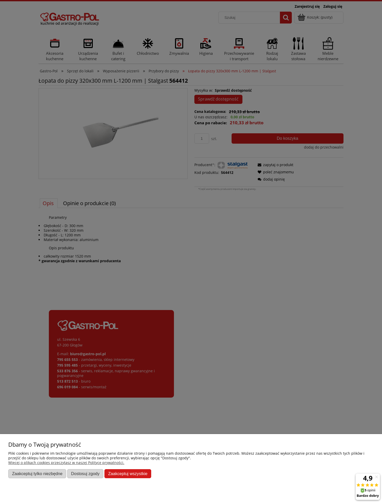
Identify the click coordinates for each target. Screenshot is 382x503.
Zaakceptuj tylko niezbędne (37, 473)
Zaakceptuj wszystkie (127, 473)
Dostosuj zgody (85, 473)
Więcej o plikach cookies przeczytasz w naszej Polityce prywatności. (66, 462)
